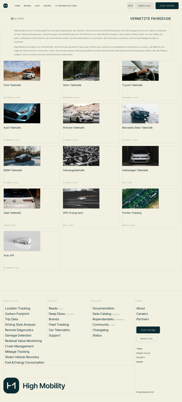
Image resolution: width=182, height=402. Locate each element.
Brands (27, 6)
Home (17, 6)
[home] (5, 6)
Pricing (47, 6)
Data (37, 6)
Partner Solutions (67, 6)
